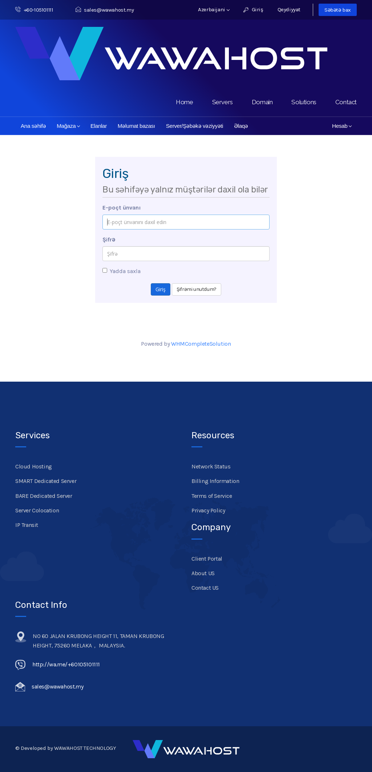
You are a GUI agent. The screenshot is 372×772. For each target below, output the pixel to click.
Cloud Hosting (33, 466)
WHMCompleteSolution (201, 343)
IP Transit (26, 524)
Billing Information (215, 481)
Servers (222, 102)
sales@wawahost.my (105, 10)
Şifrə (108, 239)
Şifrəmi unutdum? (197, 289)
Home (184, 102)
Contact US (205, 587)
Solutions (303, 102)
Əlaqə (241, 126)
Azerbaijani (214, 9)
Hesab (342, 126)
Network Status (210, 466)
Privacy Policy (208, 510)
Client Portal (206, 558)
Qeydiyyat (289, 9)
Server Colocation (37, 510)
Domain (262, 102)
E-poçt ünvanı (121, 207)
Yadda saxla (121, 271)
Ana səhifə (33, 126)
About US (203, 573)
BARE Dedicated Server (43, 495)
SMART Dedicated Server (45, 481)
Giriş (253, 9)
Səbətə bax (337, 10)
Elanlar (98, 126)
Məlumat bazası (136, 126)
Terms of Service (211, 495)
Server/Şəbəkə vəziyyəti (194, 126)
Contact (346, 102)
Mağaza (68, 126)
